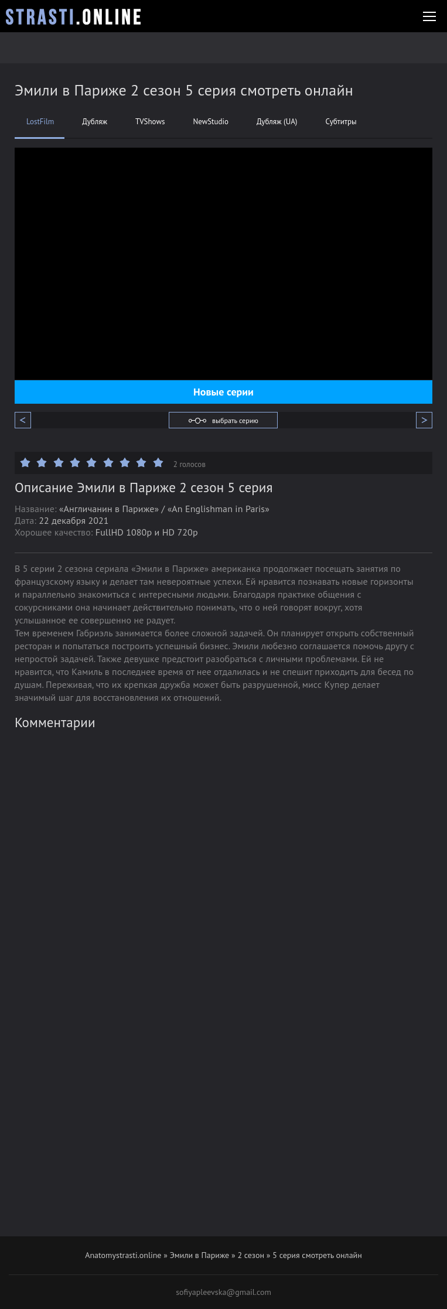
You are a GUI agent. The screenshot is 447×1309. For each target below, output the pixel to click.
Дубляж (94, 122)
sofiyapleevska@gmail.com (223, 1292)
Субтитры (340, 122)
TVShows (150, 122)
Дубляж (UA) (277, 122)
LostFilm (40, 122)
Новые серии (223, 391)
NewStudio (210, 122)
